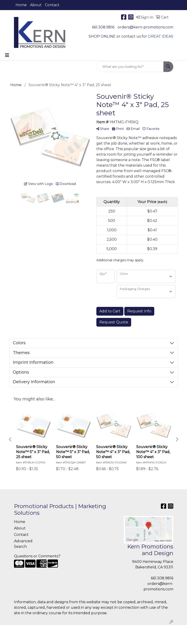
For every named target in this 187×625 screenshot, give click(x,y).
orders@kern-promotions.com (145, 27)
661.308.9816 (103, 27)
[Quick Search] (130, 66)
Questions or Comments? (37, 556)
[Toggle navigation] (7, 55)
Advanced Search (23, 544)
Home (21, 5)
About (36, 5)
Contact (52, 5)
